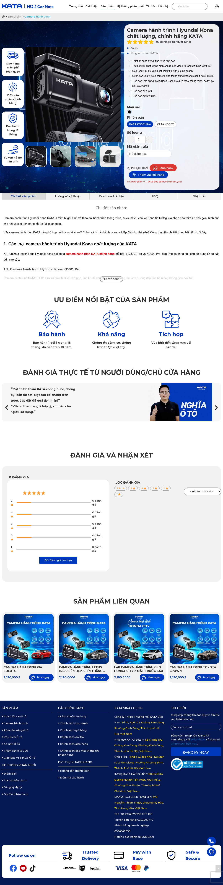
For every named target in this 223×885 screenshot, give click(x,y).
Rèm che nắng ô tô (15, 730)
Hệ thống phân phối (130, 6)
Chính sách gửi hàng (72, 730)
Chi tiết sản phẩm (23, 196)
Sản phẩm (107, 6)
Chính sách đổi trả (71, 737)
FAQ (155, 196)
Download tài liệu (111, 196)
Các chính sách (71, 708)
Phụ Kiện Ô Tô (12, 737)
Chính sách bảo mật (184, 743)
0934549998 (122, 831)
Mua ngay (163, 168)
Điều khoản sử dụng (72, 716)
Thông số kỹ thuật (68, 196)
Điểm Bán (9, 773)
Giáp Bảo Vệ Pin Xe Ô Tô (18, 757)
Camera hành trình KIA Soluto (23, 669)
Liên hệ (163, 6)
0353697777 (145, 819)
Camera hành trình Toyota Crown (193, 669)
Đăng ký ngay (196, 753)
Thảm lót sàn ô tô (14, 716)
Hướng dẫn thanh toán (73, 770)
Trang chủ (76, 6)
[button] (216, 408)
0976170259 (146, 837)
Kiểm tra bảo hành (71, 777)
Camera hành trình (37, 16)
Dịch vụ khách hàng (75, 762)
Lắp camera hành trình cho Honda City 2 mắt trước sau (138, 669)
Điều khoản (198, 739)
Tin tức (151, 6)
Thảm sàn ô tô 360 (15, 750)
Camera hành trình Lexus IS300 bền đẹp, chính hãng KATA (80, 669)
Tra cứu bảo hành (14, 780)
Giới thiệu (91, 6)
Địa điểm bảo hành (15, 794)
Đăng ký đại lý (12, 787)
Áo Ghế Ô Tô (11, 744)
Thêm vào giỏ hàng (148, 175)
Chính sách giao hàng (73, 744)
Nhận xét (199, 196)
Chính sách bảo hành (73, 723)
